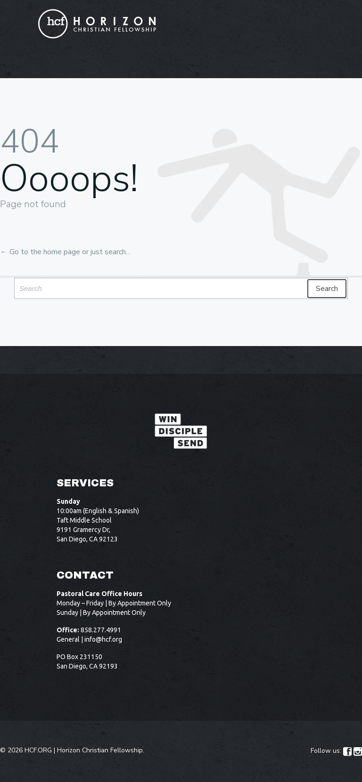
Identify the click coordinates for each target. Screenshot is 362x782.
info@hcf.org (103, 639)
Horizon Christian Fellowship (100, 750)
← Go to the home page (40, 252)
